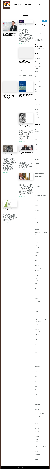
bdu (36, 144)
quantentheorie (37, 361)
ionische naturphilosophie (39, 262)
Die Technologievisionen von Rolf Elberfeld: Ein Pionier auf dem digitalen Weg (26, 95)
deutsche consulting (38, 186)
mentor (36, 313)
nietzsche (36, 324)
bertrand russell (37, 152)
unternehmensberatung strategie (40, 446)
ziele (36, 462)
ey (35, 213)
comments (37, 178)
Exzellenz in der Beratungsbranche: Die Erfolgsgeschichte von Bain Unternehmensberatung (24, 62)
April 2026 (36, 55)
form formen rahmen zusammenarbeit (38, 220)
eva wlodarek (37, 210)
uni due (36, 438)
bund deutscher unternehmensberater (38, 161)
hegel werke (37, 242)
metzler (36, 316)
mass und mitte (37, 309)
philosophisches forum (38, 339)
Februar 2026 (37, 58)
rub (35, 373)
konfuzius (36, 286)
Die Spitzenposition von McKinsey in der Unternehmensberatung (26, 153)
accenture (4, 153)
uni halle (36, 439)
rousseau (36, 371)
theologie (36, 418)
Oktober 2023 (37, 104)
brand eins (37, 159)
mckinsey (20, 151)
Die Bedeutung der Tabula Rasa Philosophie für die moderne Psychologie (40, 33)
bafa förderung (37, 141)
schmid (36, 381)
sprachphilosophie (38, 397)
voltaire (36, 451)
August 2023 (37, 107)
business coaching (38, 163)
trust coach (37, 434)
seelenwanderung (38, 384)
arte (36, 136)
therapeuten (37, 421)
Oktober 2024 (37, 84)
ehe (35, 197)
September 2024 (38, 86)
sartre (36, 376)
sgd (35, 389)
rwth (36, 374)
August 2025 (37, 68)
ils (35, 257)
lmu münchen (37, 301)
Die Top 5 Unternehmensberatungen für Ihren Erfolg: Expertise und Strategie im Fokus (9, 96)
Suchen (44, 20)
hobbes (36, 250)
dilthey (36, 191)
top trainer (37, 431)
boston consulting (38, 157)
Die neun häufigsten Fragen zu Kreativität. (9, 210)
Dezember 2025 (37, 61)
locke (36, 303)
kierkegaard (37, 280)
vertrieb (36, 449)
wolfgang (36, 459)
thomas (36, 423)
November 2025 (37, 63)
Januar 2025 (37, 79)
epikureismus (37, 205)
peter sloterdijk (37, 331)
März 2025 (37, 76)
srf (35, 399)
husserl (36, 255)
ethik (36, 208)
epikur (36, 203)
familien (36, 215)
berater (36, 149)
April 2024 (36, 94)
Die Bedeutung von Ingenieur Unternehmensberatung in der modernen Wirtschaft (40, 28)
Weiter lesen (21, 43)
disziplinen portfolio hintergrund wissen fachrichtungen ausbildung (40, 195)
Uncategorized (21, 124)
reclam (36, 363)
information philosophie (39, 260)
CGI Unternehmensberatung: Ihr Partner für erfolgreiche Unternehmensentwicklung (10, 34)
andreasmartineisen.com (21, 4)
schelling (36, 379)
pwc (36, 356)
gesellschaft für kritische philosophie (41, 232)
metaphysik (37, 314)
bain (19, 59)
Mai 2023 (36, 112)
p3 (35, 326)
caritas (36, 168)
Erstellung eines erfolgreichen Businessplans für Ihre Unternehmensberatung (40, 37)
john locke (37, 270)
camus (36, 166)
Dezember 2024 (37, 81)
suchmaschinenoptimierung (39, 411)
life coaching (37, 298)
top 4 (36, 426)
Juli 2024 (36, 89)
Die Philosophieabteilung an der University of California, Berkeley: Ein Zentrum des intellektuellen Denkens (26, 127)
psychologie (37, 352)
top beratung (37, 428)
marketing (37, 306)
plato (36, 342)
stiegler (36, 402)
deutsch (36, 184)
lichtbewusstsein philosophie (39, 296)
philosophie (37, 334)
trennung (36, 433)
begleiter (36, 147)
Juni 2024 (36, 91)
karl (35, 273)
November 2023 (37, 102)
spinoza (36, 396)
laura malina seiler (38, 291)
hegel (36, 240)
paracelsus (37, 329)
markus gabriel (37, 308)
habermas (36, 239)
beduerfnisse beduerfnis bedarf (8, 208)
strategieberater (37, 404)
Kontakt (45, 4)
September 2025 (38, 66)
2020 (36, 126)
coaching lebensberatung (39, 176)
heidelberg (37, 245)
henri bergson (37, 247)
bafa (36, 139)
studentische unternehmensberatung (39, 410)
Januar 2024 (37, 99)
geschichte (37, 229)
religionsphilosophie (38, 366)
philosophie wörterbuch (39, 337)
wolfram (36, 461)
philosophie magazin (38, 336)
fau (35, 218)
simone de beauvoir (38, 391)
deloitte (36, 181)
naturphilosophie (38, 321)
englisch (36, 200)
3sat (36, 129)
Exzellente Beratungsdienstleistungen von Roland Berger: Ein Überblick (25, 26)
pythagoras (37, 358)
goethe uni (37, 235)
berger (20, 24)
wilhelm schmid (37, 454)
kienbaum (36, 278)
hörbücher (37, 252)
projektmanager (37, 349)
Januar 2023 (37, 119)
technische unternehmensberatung (41, 413)
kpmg (36, 288)
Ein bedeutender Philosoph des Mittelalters (40, 30)
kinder (36, 283)
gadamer (36, 227)
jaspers (36, 263)
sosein (36, 394)
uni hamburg (37, 441)
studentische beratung (39, 407)
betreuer (36, 154)
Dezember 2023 (37, 101)
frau (36, 224)
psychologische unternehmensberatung (39, 354)
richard (36, 368)
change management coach (39, 173)
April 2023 (36, 114)
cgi (3, 32)
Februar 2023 (37, 117)
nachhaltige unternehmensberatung (41, 319)
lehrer (36, 293)
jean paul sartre (37, 265)
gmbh (36, 234)
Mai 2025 (36, 73)
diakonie (36, 189)
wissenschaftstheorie (38, 456)
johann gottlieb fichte (38, 268)
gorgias (36, 237)
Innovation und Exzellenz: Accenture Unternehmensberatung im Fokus (10, 155)
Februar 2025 (37, 78)
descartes (36, 183)
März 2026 (37, 56)
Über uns (41, 4)
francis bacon (37, 222)
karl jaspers (37, 275)
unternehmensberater (38, 444)
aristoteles (36, 134)
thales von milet (37, 416)
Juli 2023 (36, 109)
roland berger (23, 24)
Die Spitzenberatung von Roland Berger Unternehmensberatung (25, 182)
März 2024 (37, 96)
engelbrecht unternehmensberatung (41, 198)
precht (36, 347)
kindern (36, 285)
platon (36, 344)
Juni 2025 (36, 71)
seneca (36, 386)
